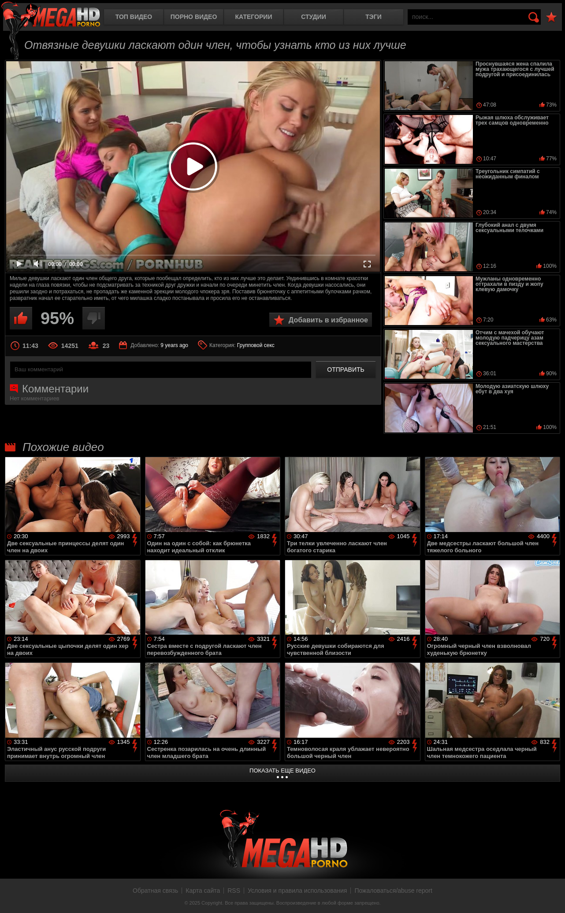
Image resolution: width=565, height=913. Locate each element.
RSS (233, 890)
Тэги (373, 16)
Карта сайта (203, 890)
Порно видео (194, 16)
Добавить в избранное (328, 320)
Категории (253, 16)
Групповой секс (256, 345)
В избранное (551, 17)
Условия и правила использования (297, 890)
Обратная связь (155, 890)
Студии (313, 16)
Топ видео (133, 16)
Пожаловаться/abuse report (393, 890)
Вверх (551, 896)
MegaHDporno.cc (50, 15)
